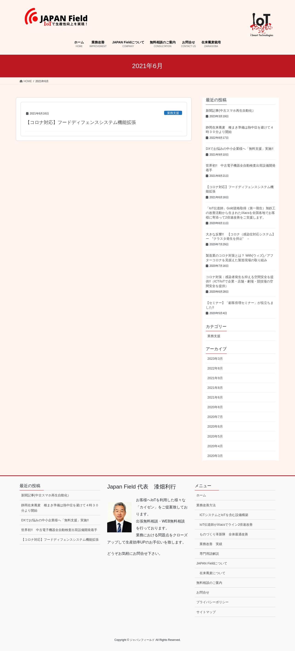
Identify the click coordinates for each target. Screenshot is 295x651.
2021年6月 (215, 397)
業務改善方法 (206, 505)
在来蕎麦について (212, 573)
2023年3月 (215, 358)
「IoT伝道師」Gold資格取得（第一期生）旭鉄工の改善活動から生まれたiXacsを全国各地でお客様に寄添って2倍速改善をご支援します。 (240, 212)
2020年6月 (215, 426)
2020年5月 (215, 436)
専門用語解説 (209, 553)
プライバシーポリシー (212, 602)
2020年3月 (215, 456)
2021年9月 (215, 378)
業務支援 (173, 113)
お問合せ (202, 592)
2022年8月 (215, 368)
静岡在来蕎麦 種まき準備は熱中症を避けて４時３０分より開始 (60, 507)
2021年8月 (215, 388)
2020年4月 (215, 446)
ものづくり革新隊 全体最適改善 (224, 534)
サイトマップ (206, 612)
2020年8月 (215, 407)
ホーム (201, 495)
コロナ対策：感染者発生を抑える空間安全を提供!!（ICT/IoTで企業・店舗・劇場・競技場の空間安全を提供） (240, 281)
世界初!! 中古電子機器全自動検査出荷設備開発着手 (59, 530)
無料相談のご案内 (209, 583)
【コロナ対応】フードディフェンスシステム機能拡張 (80, 122)
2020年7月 (215, 417)
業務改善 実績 (211, 544)
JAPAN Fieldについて (211, 563)
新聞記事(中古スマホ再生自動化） (230, 110)
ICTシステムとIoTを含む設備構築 (224, 515)
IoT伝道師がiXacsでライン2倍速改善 (226, 524)
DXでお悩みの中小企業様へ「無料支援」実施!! (239, 148)
